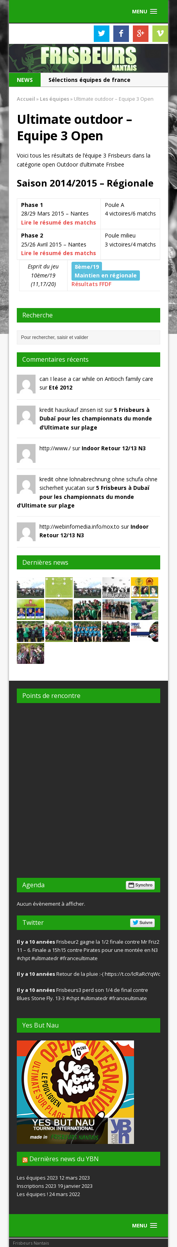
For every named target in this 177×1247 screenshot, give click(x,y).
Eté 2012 (60, 387)
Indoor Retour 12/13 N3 (114, 448)
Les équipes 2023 (37, 1177)
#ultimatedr (45, 958)
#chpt (23, 958)
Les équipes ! (32, 1194)
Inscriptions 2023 (36, 1185)
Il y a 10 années (36, 941)
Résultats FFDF (91, 284)
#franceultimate (79, 958)
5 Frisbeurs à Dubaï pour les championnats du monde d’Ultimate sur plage (95, 418)
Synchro (139, 885)
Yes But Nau (40, 1025)
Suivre (142, 922)
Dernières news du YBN (64, 1159)
